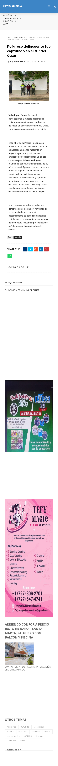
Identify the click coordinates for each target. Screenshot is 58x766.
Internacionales (13, 736)
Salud (22, 740)
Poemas (39, 736)
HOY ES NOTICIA (12, 6)
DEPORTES (25, 727)
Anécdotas (11, 727)
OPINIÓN (28, 736)
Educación (23, 731)
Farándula (36, 731)
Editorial (10, 731)
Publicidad (11, 740)
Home (9, 37)
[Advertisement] (27, 356)
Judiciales (18, 37)
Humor (47, 731)
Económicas (39, 727)
